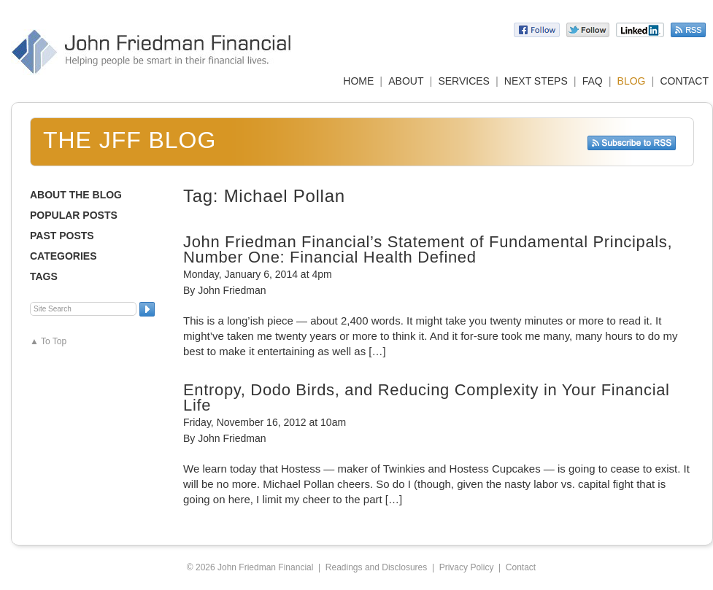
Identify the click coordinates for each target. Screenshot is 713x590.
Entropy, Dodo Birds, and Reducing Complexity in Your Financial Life (426, 397)
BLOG (631, 81)
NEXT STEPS (536, 81)
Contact (521, 567)
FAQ (592, 81)
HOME (358, 81)
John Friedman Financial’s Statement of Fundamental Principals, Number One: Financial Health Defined (427, 249)
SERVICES (464, 81)
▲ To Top (48, 341)
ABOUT (405, 81)
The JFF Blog (129, 140)
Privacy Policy (466, 567)
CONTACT (684, 81)
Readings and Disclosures (376, 567)
